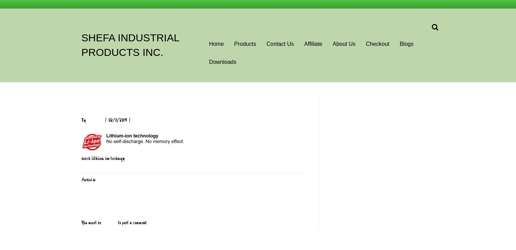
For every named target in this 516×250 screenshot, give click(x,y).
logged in (109, 222)
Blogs (406, 44)
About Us (344, 44)
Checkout (378, 44)
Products (245, 44)
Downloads (223, 62)
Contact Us (280, 44)
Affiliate (313, 44)
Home (216, 44)
